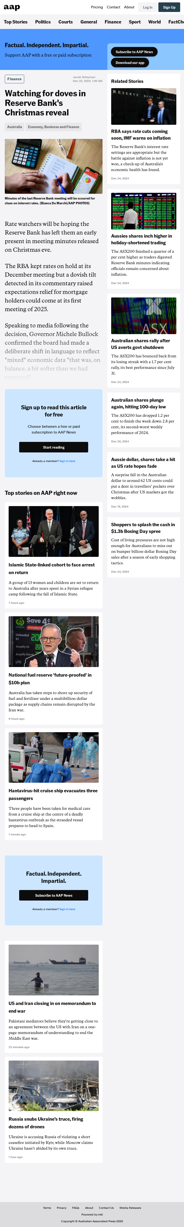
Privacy (61, 1208)
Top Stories (16, 21)
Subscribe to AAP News (134, 51)
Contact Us (106, 1208)
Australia (14, 126)
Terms (47, 1208)
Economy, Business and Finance (53, 126)
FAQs (75, 1208)
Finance (113, 21)
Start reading (53, 447)
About (129, 7)
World (154, 21)
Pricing (97, 7)
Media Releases (130, 1208)
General (88, 21)
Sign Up (169, 7)
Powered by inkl (92, 1214)
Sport (135, 21)
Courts (65, 21)
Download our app (130, 62)
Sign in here (67, 461)
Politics (43, 21)
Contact (113, 7)
